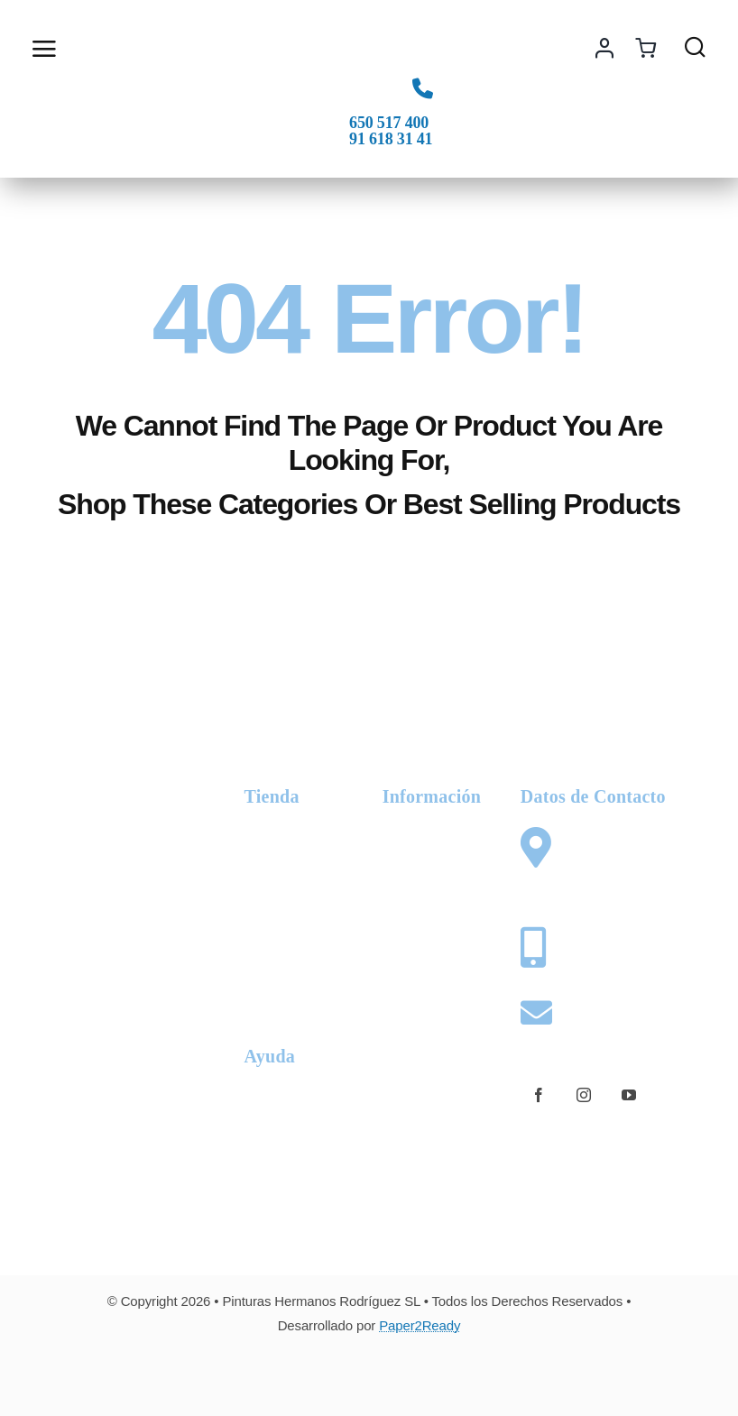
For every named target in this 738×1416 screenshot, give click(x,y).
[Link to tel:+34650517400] (422, 88)
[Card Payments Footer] (369, 1374)
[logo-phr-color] (369, 23)
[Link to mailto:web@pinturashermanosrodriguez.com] (531, 1012)
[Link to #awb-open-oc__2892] (96, 49)
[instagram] (584, 1095)
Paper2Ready (419, 1325)
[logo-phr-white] (105, 783)
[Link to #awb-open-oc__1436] (695, 46)
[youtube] (629, 1095)
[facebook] (539, 1095)
